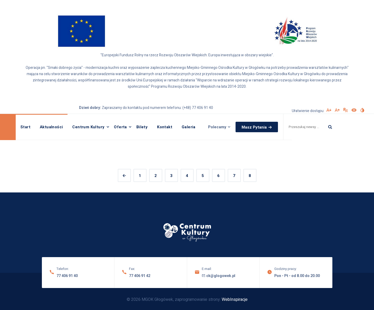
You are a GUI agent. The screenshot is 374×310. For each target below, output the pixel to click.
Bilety (142, 127)
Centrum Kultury (88, 127)
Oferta (120, 127)
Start (25, 127)
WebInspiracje (235, 299)
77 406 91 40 (67, 276)
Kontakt (164, 127)
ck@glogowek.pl (218, 276)
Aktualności (51, 127)
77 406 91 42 (139, 276)
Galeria (189, 127)
